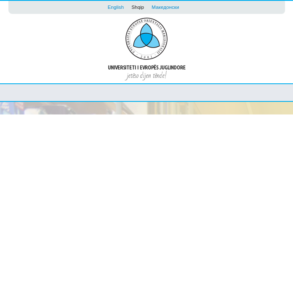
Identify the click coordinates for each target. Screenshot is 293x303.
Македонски (165, 7)
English (116, 7)
